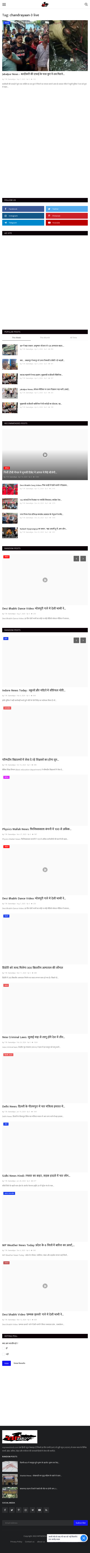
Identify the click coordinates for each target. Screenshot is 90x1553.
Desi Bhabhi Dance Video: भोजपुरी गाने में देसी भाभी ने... (34, 898)
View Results (19, 1363)
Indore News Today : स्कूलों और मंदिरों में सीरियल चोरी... (33, 690)
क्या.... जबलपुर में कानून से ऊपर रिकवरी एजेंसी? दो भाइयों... (42, 360)
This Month (45, 337)
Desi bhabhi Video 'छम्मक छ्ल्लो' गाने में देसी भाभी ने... (33, 1314)
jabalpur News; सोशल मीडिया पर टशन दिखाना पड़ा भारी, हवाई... (45, 389)
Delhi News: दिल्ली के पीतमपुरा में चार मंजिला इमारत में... (33, 1106)
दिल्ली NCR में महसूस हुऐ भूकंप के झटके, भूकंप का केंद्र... (39, 1462)
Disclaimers (53, 1541)
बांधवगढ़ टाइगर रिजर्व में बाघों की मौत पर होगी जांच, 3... (39, 1488)
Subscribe (81, 1522)
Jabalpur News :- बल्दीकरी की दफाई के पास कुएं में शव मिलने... (33, 74)
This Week (16, 337)
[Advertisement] (45, 121)
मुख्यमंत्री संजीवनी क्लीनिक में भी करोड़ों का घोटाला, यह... (41, 403)
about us (41, 1541)
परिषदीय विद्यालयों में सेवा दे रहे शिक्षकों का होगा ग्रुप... (30, 608)
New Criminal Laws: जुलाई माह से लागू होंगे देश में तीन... (33, 1037)
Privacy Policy (16, 1541)
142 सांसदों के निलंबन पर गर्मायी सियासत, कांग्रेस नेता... (41, 499)
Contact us (29, 1541)
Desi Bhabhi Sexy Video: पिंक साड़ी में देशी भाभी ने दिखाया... (44, 485)
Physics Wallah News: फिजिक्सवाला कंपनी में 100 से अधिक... (36, 829)
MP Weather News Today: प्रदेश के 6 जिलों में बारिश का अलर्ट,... (38, 1245)
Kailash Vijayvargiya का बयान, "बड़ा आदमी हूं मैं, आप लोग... (43, 528)
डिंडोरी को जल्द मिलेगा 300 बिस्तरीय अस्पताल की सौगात (32, 968)
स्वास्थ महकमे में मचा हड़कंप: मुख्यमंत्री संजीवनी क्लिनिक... (41, 374)
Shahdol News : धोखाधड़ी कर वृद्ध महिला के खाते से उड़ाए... (41, 1475)
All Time (73, 337)
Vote (6, 1363)
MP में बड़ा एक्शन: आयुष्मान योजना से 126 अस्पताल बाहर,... (42, 345)
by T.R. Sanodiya (9, 79)
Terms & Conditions (68, 1541)
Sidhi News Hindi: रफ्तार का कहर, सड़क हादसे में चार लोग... (36, 1176)
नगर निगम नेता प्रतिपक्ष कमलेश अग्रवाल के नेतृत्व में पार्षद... (41, 514)
